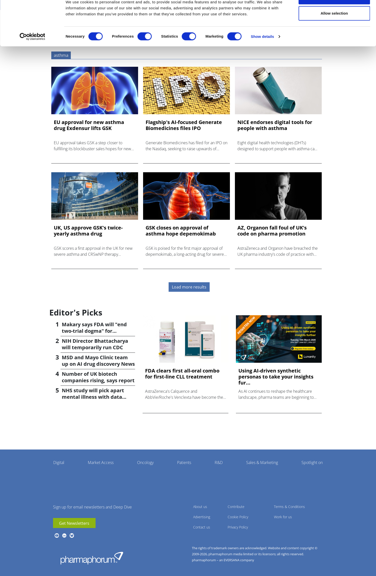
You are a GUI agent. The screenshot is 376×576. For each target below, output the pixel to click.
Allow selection (334, 30)
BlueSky (71, 535)
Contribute (236, 506)
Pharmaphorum (92, 558)
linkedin (64, 535)
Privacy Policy (238, 527)
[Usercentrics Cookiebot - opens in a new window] (32, 52)
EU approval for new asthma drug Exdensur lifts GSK (89, 125)
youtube (56, 535)
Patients (184, 462)
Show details (262, 52)
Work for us (283, 516)
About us (200, 506)
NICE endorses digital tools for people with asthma (274, 125)
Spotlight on (312, 462)
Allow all (334, 13)
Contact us (201, 527)
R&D (219, 462)
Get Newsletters (74, 523)
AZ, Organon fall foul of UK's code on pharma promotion (272, 231)
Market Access (101, 462)
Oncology (145, 462)
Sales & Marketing (262, 462)
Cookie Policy (238, 516)
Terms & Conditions (289, 506)
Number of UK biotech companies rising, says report (98, 377)
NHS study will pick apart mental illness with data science (93, 397)
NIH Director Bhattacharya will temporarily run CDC (95, 344)
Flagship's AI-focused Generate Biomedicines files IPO (184, 125)
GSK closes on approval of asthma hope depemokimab (181, 231)
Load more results (189, 287)
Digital (58, 462)
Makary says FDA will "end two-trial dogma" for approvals (94, 331)
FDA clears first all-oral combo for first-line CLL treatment (182, 374)
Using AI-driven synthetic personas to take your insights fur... (275, 377)
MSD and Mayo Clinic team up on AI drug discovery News (98, 360)
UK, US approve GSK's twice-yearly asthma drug (88, 231)
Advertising (201, 516)
